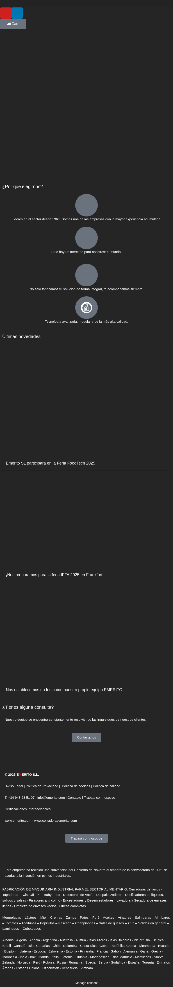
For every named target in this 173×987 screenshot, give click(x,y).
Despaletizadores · (110, 895)
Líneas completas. (73, 906)
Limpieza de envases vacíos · (36, 906)
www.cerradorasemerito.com (55, 820)
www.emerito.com (18, 820)
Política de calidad (106, 786)
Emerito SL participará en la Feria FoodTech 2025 (50, 463)
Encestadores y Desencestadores (88, 900)
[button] (86, 3)
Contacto (74, 797)
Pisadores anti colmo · (45, 900)
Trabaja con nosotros (99, 797)
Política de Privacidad (42, 786)
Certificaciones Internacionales (28, 809)
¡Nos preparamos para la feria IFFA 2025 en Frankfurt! (54, 575)
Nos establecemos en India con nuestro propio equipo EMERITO (64, 690)
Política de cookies (76, 786)
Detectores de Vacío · (78, 895)
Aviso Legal (14, 786)
